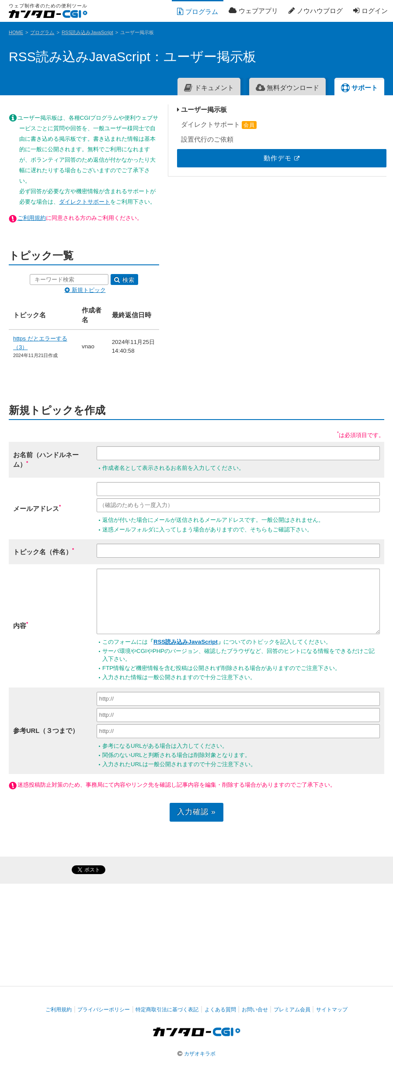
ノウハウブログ (316, 10)
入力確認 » (148, 796)
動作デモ (347, 158)
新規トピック (208, 247)
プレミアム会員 (292, 994)
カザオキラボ (200, 1038)
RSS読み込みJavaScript (87, 32)
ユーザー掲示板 (332, 109)
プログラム (197, 11)
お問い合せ (255, 994)
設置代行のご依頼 (335, 139)
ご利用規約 (31, 186)
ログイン (370, 10)
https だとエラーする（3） (47, 288)
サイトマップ (332, 994)
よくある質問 (220, 994)
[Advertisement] (342, 316)
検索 (170, 248)
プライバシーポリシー (103, 994)
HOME (16, 32)
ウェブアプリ (253, 10)
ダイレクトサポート (346, 124)
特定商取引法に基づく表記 (167, 994)
